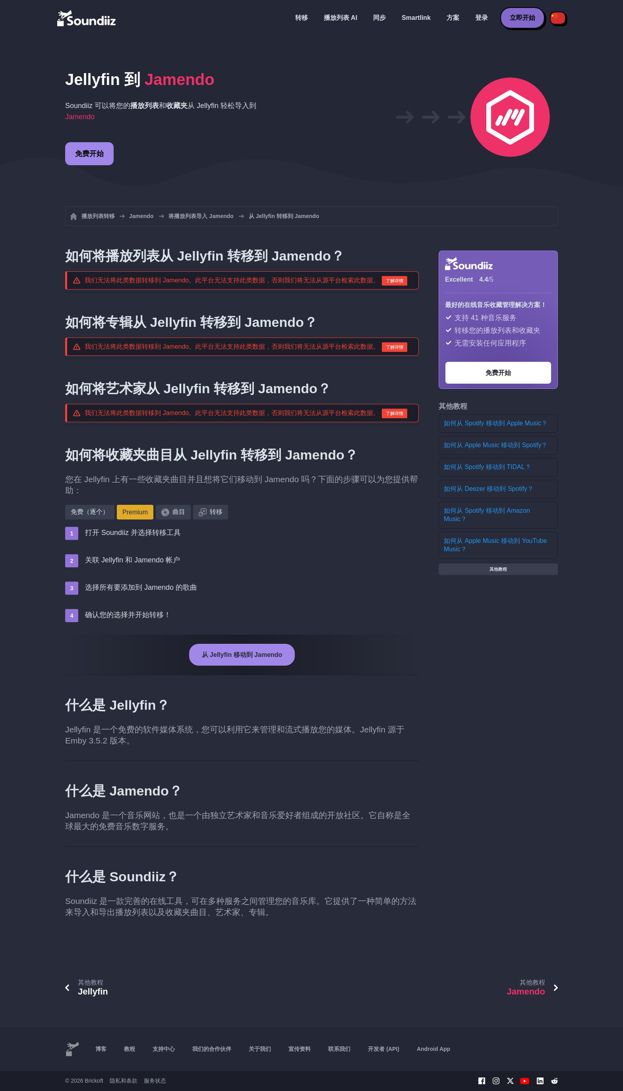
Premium (135, 512)
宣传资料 (299, 1049)
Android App (433, 1049)
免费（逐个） (90, 511)
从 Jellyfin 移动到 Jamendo (242, 654)
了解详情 (394, 280)
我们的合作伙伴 (211, 1049)
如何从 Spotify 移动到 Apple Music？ (496, 423)
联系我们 (339, 1049)
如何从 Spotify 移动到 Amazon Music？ (487, 514)
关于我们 (260, 1049)
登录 (481, 17)
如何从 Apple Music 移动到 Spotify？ (496, 445)
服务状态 (155, 1080)
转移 (301, 17)
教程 (129, 1049)
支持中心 (164, 1049)
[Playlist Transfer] (87, 18)
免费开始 (89, 154)
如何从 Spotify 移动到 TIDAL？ (487, 466)
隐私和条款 (123, 1080)
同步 (379, 17)
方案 (453, 17)
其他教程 (498, 569)
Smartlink (416, 17)
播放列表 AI (340, 17)
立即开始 (522, 17)
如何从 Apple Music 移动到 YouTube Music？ (495, 544)
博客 (100, 1049)
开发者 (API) (383, 1049)
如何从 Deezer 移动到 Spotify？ (489, 488)
